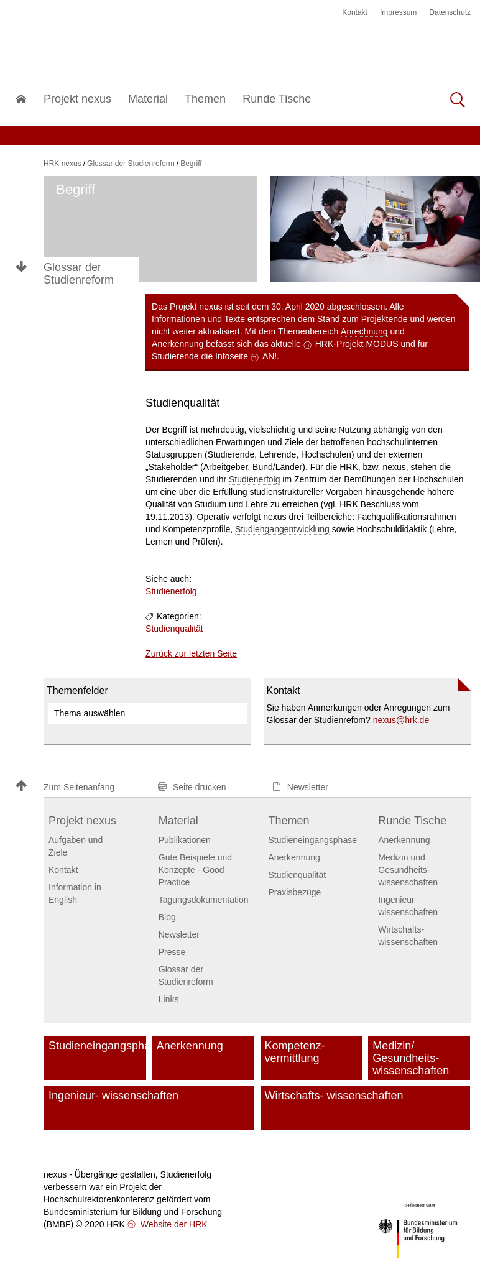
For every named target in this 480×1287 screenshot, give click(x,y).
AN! (269, 356)
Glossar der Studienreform (79, 273)
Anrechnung (364, 331)
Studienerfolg (254, 479)
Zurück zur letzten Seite (191, 653)
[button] (80, 787)
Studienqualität (174, 629)
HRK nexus (62, 163)
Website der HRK (173, 1224)
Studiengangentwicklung (282, 529)
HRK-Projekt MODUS (357, 344)
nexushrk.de (401, 720)
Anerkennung (177, 344)
